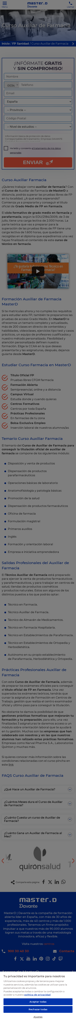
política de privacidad (37, 994)
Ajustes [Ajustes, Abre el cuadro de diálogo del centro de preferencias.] (38, 1016)
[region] (38, 996)
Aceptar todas (38, 1001)
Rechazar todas (38, 1009)
